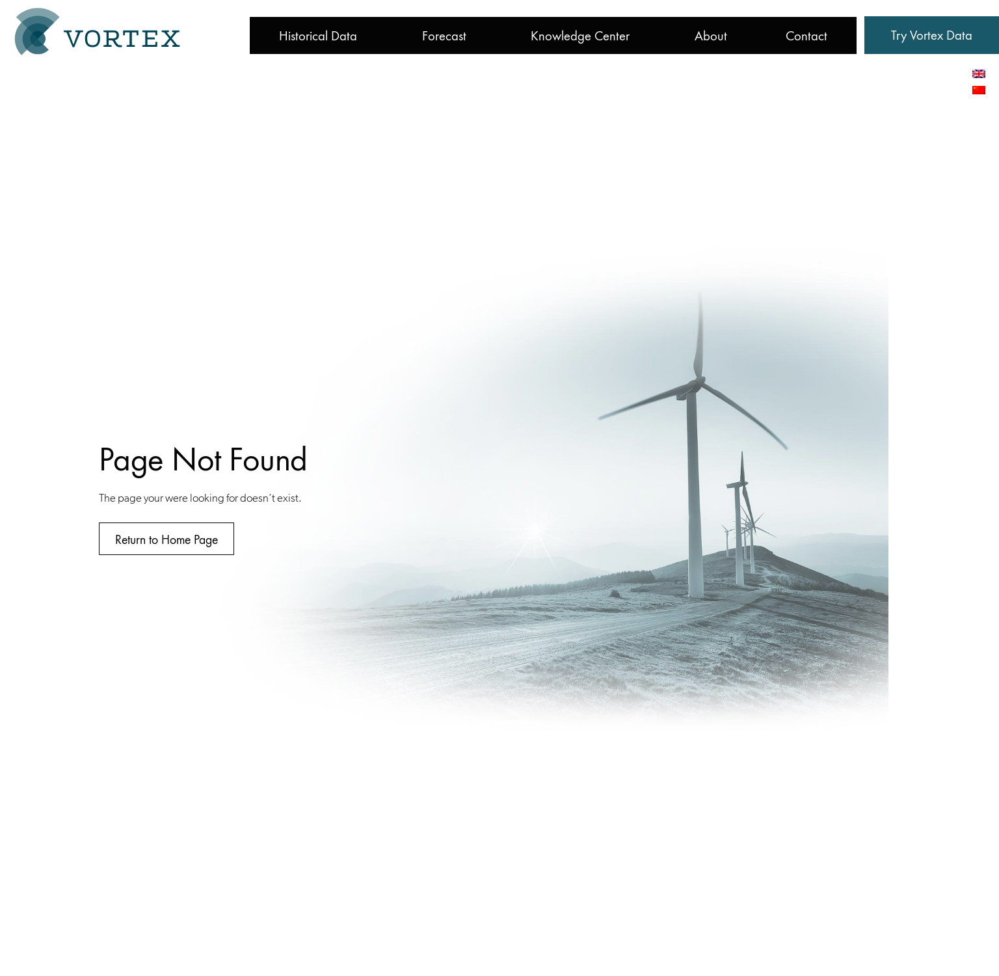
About (711, 35)
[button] (931, 35)
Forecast (444, 35)
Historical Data (318, 35)
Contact (806, 35)
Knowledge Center (580, 35)
